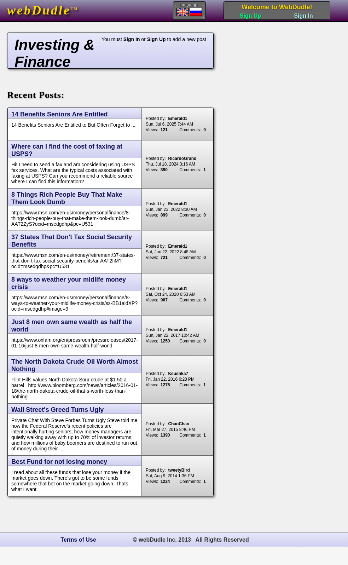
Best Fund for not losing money (59, 461)
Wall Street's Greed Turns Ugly (57, 409)
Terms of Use (78, 540)
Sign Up (250, 16)
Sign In (303, 16)
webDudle (42, 10)
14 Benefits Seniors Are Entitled (59, 114)
